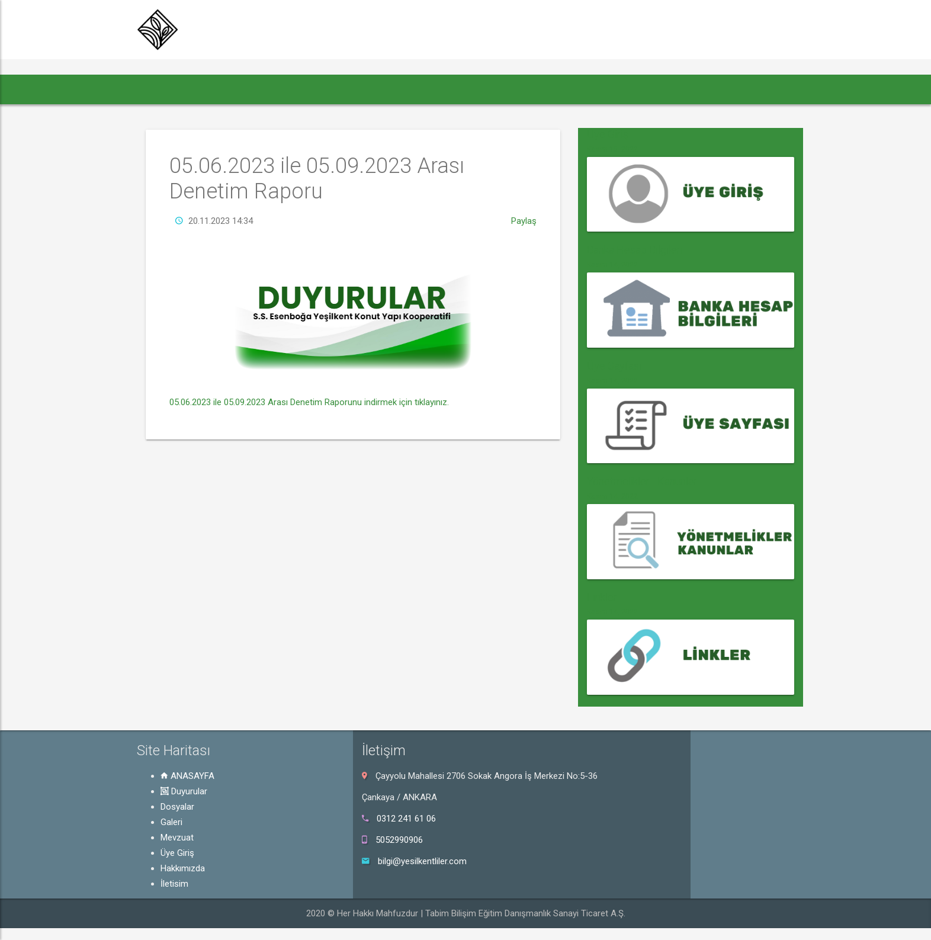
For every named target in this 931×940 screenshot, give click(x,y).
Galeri (171, 822)
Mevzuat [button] (397, 89)
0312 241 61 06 (406, 818)
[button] (159, 89)
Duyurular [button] (217, 89)
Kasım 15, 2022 (612, 149)
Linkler (602, 597)
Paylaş (524, 237)
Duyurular (183, 791)
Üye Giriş (607, 134)
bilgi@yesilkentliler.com (422, 861)
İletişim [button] (592, 89)
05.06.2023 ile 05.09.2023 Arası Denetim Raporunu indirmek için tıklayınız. (309, 418)
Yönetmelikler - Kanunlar (642, 481)
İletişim (174, 883)
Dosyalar (177, 806)
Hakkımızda (182, 868)
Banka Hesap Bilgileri (635, 249)
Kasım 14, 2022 (612, 265)
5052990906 (399, 840)
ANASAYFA (187, 776)
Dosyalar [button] (284, 89)
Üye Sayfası (614, 366)
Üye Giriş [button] (462, 89)
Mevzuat (177, 837)
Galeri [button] (338, 89)
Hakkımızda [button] (529, 89)
